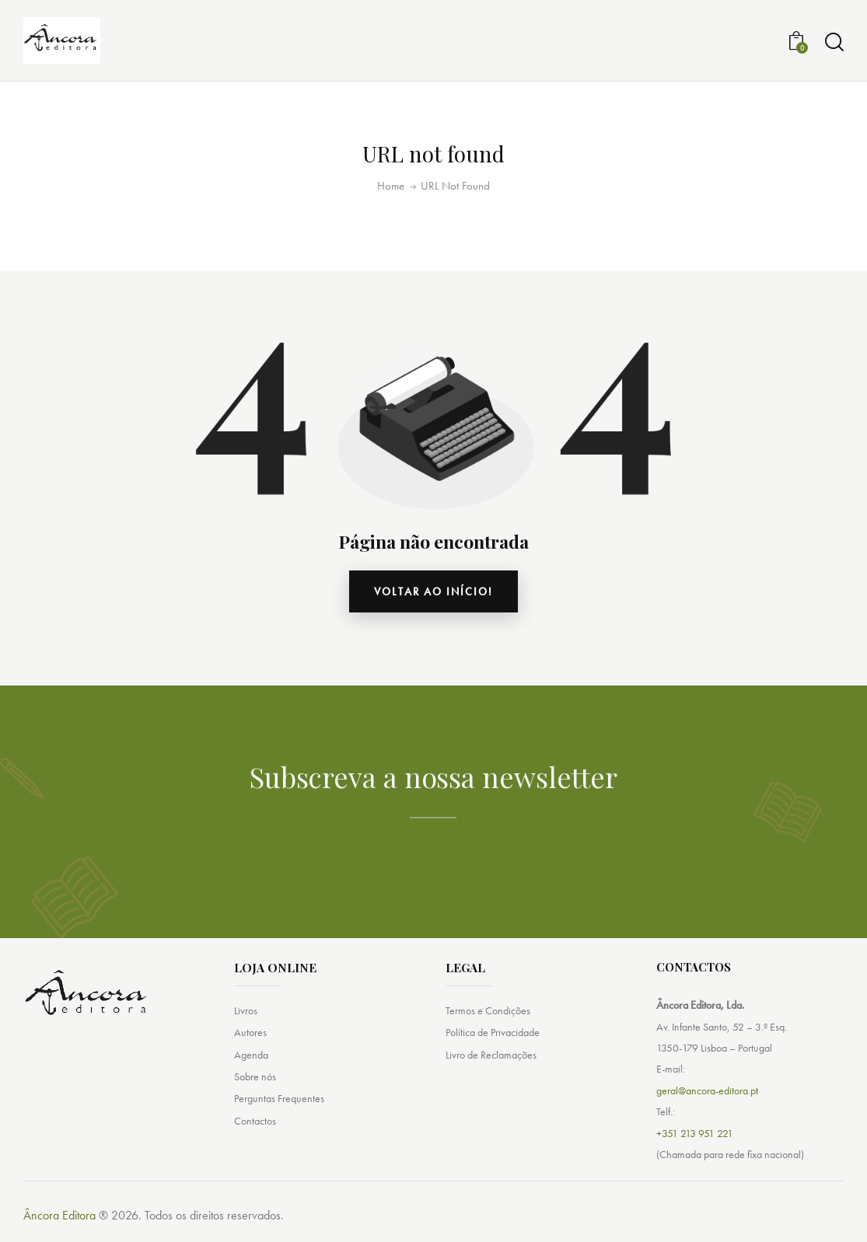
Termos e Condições (488, 1010)
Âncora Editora (59, 1215)
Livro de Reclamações (491, 1055)
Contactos (255, 1121)
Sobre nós (255, 1076)
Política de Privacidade (493, 1032)
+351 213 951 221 (694, 1133)
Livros (245, 1010)
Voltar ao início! (433, 591)
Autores (250, 1032)
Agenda (251, 1055)
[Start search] (834, 42)
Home (390, 186)
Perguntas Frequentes (279, 1098)
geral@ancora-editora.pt (707, 1090)
